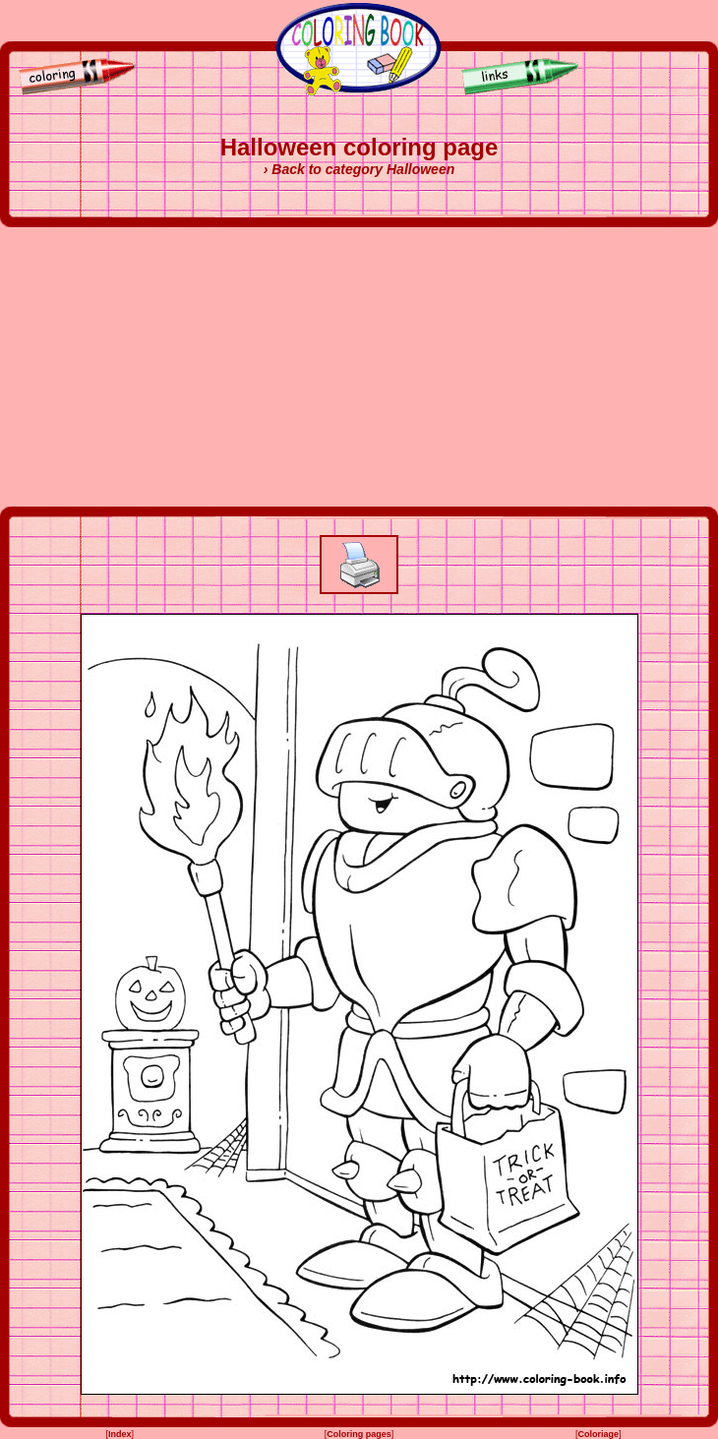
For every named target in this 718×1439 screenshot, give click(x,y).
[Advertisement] (359, 367)
